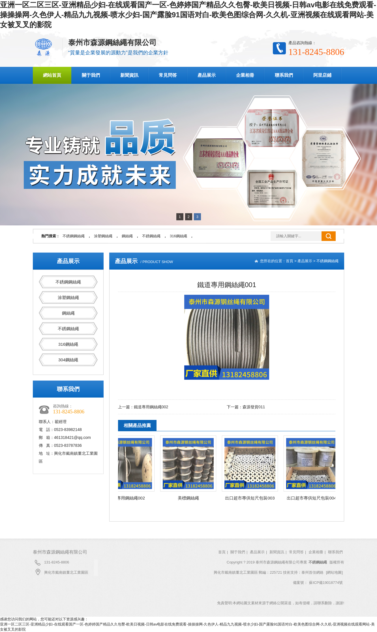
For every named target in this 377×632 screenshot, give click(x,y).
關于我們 (91, 75)
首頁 (289, 261)
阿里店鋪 (322, 75)
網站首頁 (52, 75)
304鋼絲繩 (68, 359)
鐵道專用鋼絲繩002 (151, 407)
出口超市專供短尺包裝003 (251, 498)
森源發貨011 (254, 407)
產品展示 (207, 75)
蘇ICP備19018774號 (326, 582)
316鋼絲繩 (178, 236)
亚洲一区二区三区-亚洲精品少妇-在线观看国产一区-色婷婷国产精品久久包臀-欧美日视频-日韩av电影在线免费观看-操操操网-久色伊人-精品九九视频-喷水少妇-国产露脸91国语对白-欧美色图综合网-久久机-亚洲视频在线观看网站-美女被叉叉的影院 (188, 15)
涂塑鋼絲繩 (103, 236)
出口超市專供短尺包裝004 (313, 498)
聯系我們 (284, 75)
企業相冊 (245, 75)
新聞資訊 (129, 75)
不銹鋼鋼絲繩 (74, 236)
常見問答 (168, 75)
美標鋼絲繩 (189, 498)
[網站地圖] (334, 572)
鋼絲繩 (127, 236)
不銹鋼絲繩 (151, 236)
